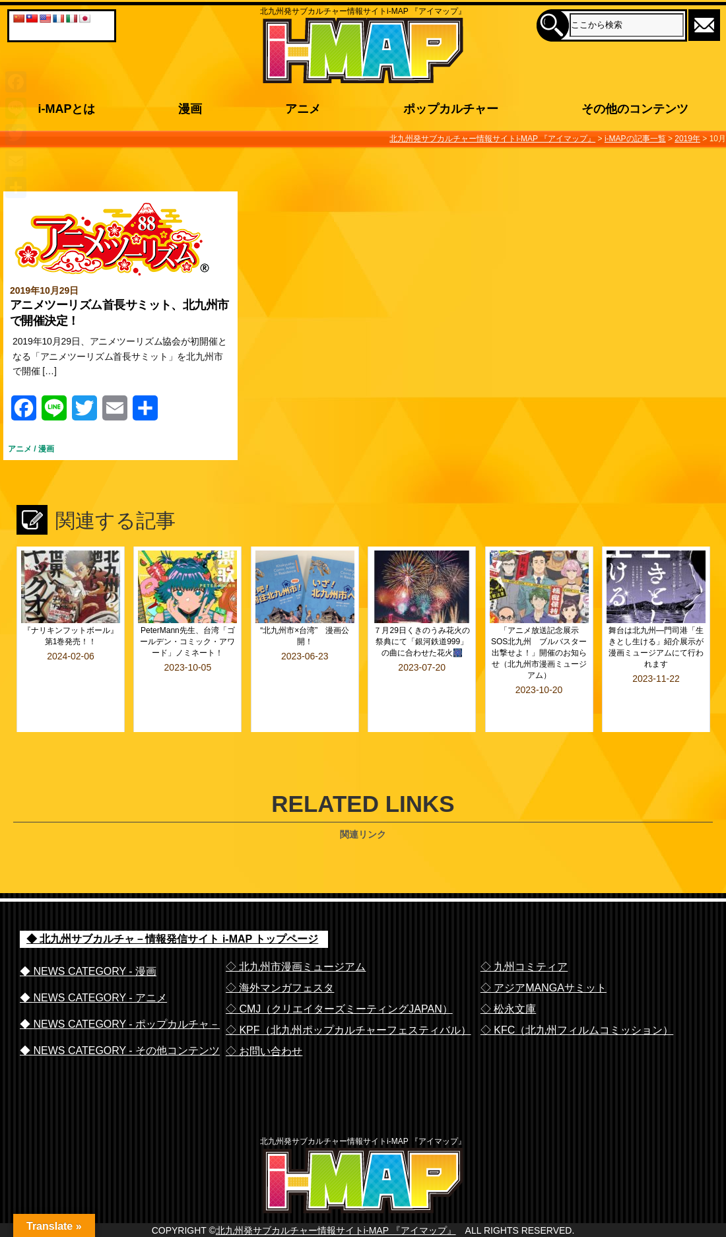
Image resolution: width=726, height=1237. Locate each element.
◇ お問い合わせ (264, 1015)
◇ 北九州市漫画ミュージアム (296, 931)
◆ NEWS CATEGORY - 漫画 (88, 935)
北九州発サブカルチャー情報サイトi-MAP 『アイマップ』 (336, 1222)
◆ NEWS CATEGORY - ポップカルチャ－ (120, 988)
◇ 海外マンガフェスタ (280, 952)
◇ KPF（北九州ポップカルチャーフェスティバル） (348, 994)
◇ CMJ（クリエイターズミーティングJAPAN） (339, 973)
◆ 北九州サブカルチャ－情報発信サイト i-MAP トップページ (172, 903)
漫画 (46, 448)
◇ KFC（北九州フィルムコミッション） (576, 994)
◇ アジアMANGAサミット (543, 952)
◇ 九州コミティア (524, 931)
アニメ (20, 448)
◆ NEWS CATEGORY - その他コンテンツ (120, 1014)
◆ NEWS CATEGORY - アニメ (93, 962)
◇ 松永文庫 (508, 973)
